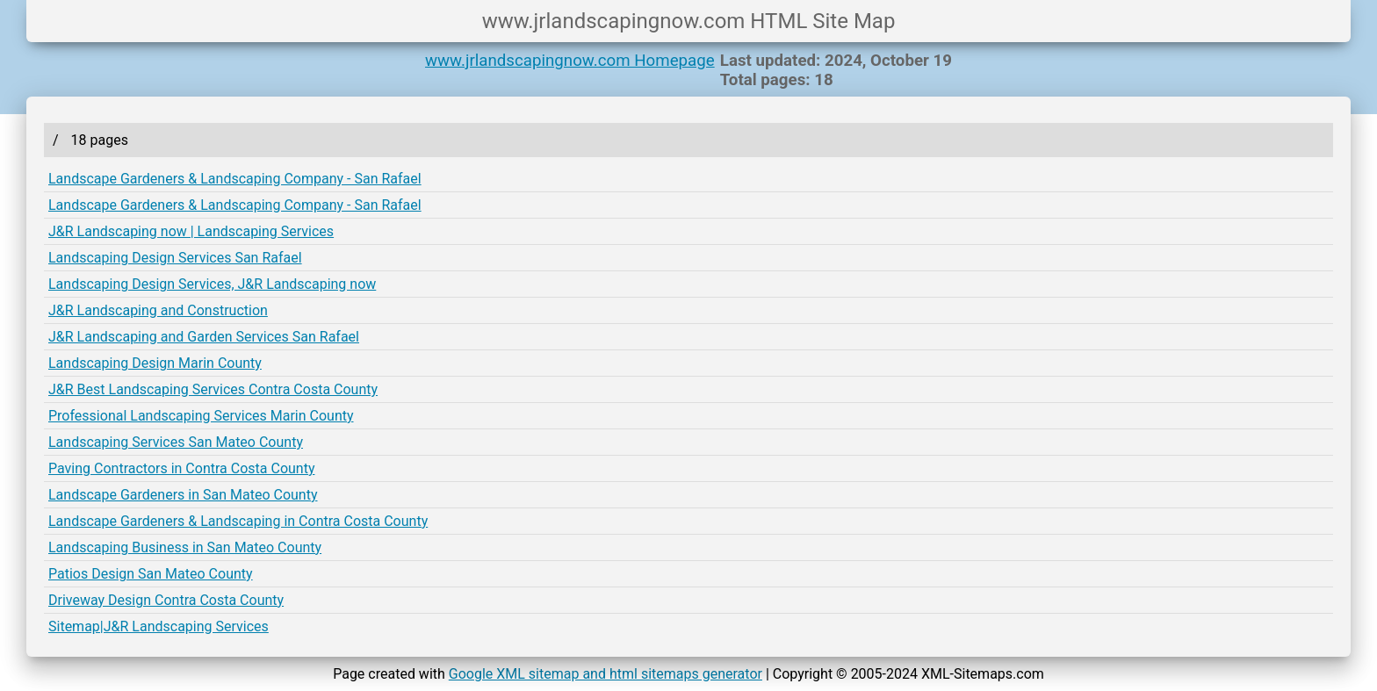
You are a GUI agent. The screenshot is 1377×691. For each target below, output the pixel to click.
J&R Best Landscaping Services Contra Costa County (213, 389)
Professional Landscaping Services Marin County (201, 415)
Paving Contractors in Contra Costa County (181, 468)
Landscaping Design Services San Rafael (175, 257)
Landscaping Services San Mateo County (175, 442)
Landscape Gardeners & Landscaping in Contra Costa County (238, 521)
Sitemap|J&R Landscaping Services (158, 626)
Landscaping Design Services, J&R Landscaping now (212, 284)
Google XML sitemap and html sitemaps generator (605, 674)
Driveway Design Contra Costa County (166, 600)
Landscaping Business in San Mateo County (184, 547)
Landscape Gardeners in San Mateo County (183, 494)
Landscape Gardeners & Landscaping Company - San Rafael (235, 178)
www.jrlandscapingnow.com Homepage (570, 60)
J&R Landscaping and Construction (158, 310)
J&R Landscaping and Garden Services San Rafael (203, 336)
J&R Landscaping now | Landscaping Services (191, 231)
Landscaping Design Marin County (155, 363)
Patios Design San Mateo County (150, 573)
